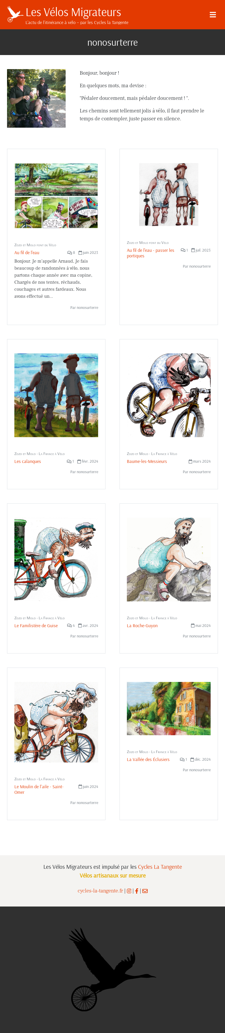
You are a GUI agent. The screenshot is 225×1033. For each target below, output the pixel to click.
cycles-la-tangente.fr (100, 890)
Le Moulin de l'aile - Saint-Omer (39, 789)
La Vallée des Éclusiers (148, 759)
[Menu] (212, 14)
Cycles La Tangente (160, 866)
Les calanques (27, 461)
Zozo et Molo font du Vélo (35, 244)
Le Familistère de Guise (36, 625)
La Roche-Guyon (142, 625)
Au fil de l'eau (26, 252)
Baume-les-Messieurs (147, 461)
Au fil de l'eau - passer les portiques (150, 253)
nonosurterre (87, 307)
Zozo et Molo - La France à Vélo (39, 453)
